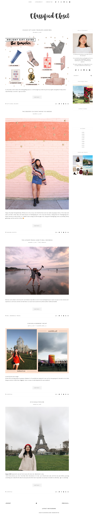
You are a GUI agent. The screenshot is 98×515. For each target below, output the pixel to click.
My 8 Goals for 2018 (37, 402)
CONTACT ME (49, 1)
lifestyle (9, 394)
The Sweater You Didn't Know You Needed (37, 111)
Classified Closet (47, 512)
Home (30, 1)
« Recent (8, 503)
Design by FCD (55, 512)
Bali (8, 315)
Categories (38, 1)
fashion (9, 232)
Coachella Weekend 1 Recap (37, 323)
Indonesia (13, 315)
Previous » (65, 503)
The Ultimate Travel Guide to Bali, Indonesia (37, 240)
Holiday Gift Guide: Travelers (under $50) (37, 30)
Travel (19, 315)
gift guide (10, 103)
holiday (16, 103)
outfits (14, 232)
